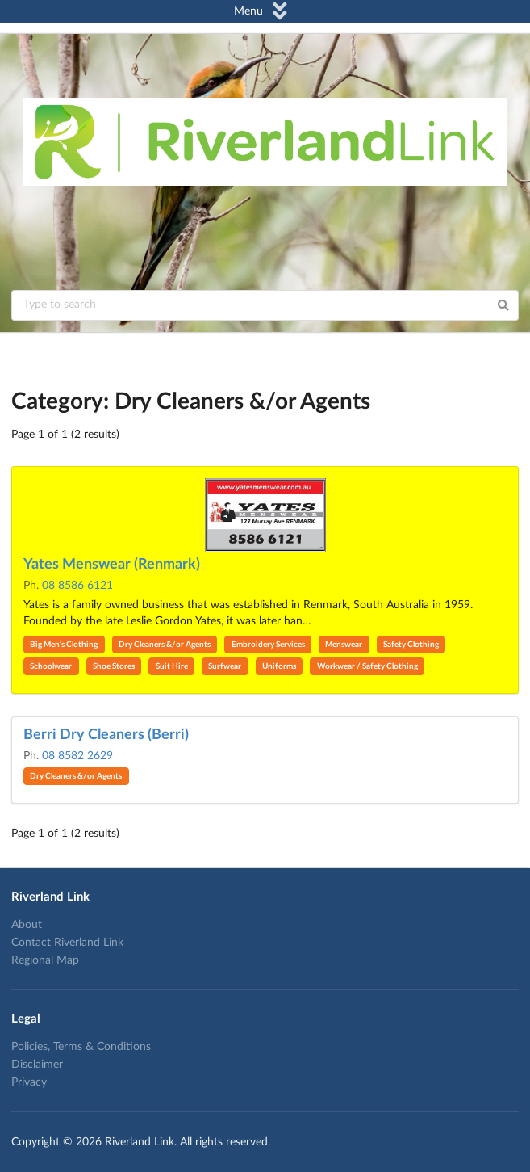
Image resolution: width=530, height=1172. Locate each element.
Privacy (29, 1082)
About (26, 924)
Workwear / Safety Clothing (367, 666)
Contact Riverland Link (67, 942)
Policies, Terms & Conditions (81, 1046)
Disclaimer (37, 1064)
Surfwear (224, 666)
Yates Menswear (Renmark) (111, 564)
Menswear (343, 645)
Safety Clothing (411, 645)
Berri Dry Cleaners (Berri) (106, 735)
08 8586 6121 (77, 585)
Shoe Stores (114, 666)
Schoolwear (51, 666)
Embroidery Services (268, 645)
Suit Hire (172, 666)
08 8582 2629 (77, 756)
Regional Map (45, 960)
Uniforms (279, 666)
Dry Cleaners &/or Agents (165, 645)
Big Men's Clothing (64, 645)
